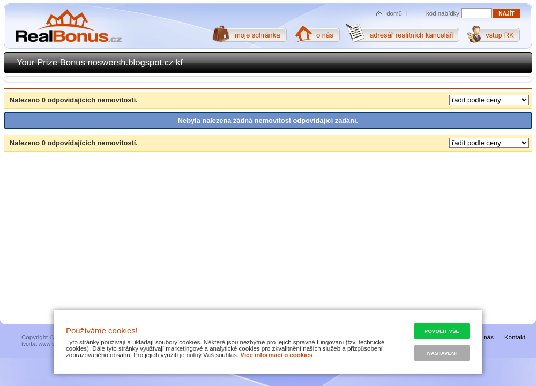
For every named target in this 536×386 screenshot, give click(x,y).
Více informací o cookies (276, 355)
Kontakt (514, 337)
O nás (485, 337)
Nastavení (442, 353)
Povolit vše (442, 331)
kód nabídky (442, 13)
